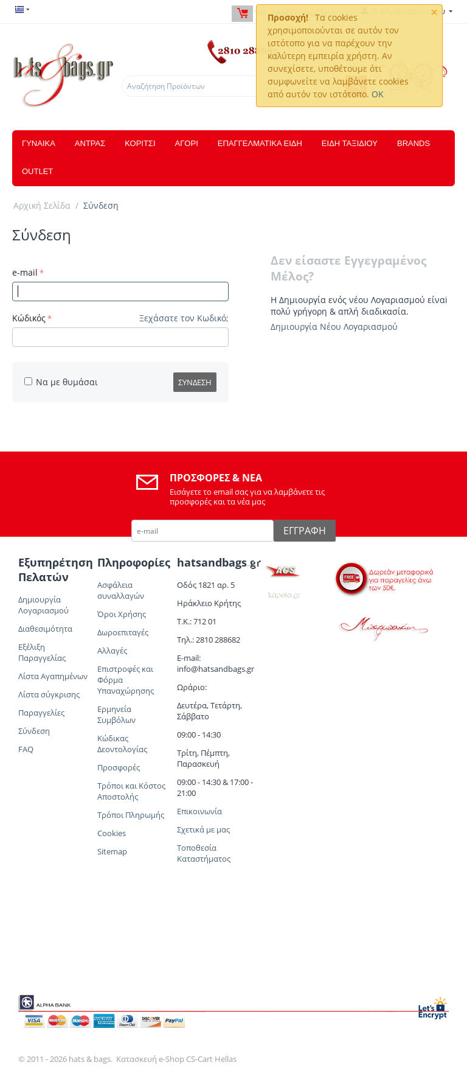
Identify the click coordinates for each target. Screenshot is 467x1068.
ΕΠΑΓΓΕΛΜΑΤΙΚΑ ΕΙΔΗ (260, 143)
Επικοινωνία (199, 811)
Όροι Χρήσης (121, 614)
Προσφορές (118, 767)
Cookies (111, 833)
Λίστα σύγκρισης (49, 694)
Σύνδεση (195, 382)
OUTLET (37, 171)
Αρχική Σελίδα (42, 205)
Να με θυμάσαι (61, 382)
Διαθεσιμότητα (45, 628)
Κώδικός (29, 318)
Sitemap (112, 851)
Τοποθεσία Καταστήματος (203, 853)
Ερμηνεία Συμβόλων (117, 714)
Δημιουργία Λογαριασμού (43, 605)
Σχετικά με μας (203, 829)
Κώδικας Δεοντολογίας (122, 744)
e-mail (25, 272)
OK (378, 94)
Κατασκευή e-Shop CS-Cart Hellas (176, 1058)
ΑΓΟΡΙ (186, 143)
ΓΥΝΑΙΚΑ (38, 143)
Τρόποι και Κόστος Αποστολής (131, 791)
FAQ (25, 749)
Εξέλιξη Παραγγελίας (42, 652)
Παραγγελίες (41, 712)
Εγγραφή (304, 530)
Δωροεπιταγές (122, 632)
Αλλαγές (112, 650)
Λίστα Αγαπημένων (53, 676)
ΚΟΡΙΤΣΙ (140, 143)
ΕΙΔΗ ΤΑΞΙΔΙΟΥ (350, 143)
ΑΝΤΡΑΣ (90, 143)
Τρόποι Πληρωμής (130, 814)
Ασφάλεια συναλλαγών (120, 590)
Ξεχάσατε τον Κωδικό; (184, 318)
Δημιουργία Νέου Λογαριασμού (334, 326)
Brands (413, 143)
